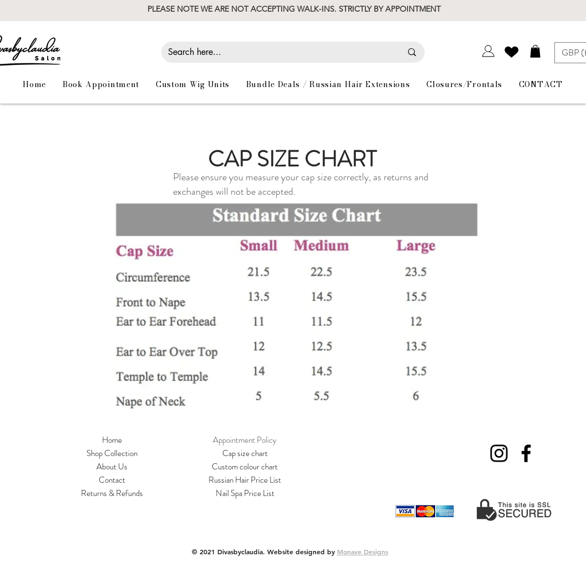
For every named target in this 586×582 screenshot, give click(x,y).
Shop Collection (111, 453)
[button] (535, 51)
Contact (112, 480)
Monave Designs (362, 551)
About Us (112, 466)
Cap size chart (245, 453)
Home (112, 440)
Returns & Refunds (112, 493)
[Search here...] (276, 52)
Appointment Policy (245, 440)
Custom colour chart (245, 466)
